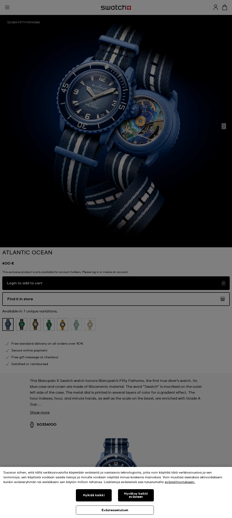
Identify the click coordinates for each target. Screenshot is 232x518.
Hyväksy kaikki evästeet (136, 495)
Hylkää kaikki (94, 495)
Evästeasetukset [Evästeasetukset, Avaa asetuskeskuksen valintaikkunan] (115, 510)
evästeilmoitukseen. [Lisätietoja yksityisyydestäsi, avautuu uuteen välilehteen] (180, 482)
